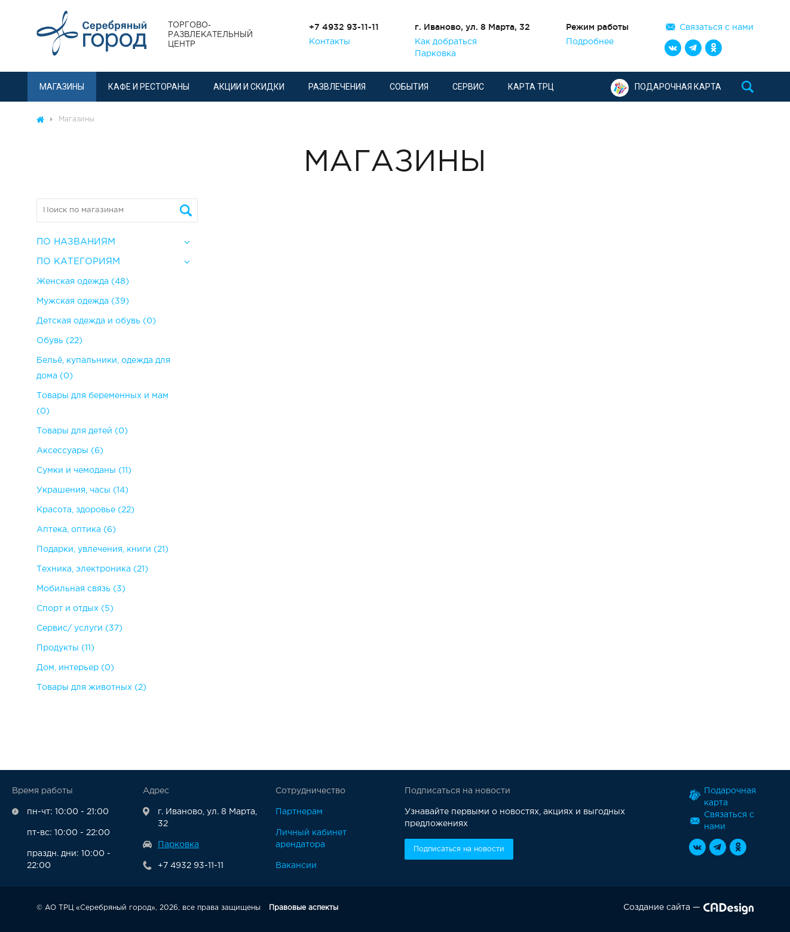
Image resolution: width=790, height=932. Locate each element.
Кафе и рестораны (148, 86)
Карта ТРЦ (531, 86)
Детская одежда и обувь (96, 321)
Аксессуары (69, 450)
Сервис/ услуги (79, 628)
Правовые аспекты (303, 908)
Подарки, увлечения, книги (102, 549)
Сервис (468, 86)
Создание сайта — (688, 910)
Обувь (59, 340)
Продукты (65, 648)
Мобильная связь (80, 588)
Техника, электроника (92, 569)
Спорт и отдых (75, 608)
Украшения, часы (82, 490)
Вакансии (296, 865)
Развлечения (337, 86)
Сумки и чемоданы (83, 470)
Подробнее (590, 41)
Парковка (435, 53)
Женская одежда (82, 281)
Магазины (61, 86)
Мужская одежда (82, 301)
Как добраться (446, 41)
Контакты (329, 41)
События (409, 86)
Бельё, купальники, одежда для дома (103, 368)
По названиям (75, 242)
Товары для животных (91, 687)
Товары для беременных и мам (102, 403)
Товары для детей (82, 431)
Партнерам (299, 811)
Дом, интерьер (75, 667)
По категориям (78, 261)
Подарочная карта (666, 86)
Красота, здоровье (85, 510)
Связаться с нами (716, 27)
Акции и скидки (248, 86)
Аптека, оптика (76, 529)
